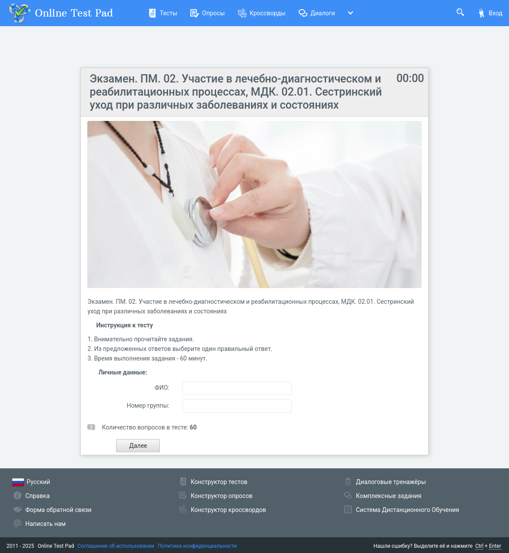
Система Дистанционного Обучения (407, 509)
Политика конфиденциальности (197, 546)
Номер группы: (148, 405)
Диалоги (317, 13)
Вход (489, 13)
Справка (37, 495)
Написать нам (45, 523)
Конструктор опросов (222, 495)
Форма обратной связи (58, 509)
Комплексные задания (388, 495)
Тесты (162, 13)
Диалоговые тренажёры (391, 481)
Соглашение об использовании (116, 546)
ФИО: (162, 387)
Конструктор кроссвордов (228, 509)
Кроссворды (261, 13)
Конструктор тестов (219, 481)
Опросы (207, 13)
